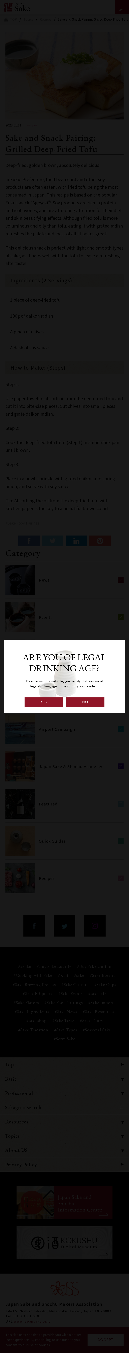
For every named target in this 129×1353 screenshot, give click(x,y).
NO (85, 702)
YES (43, 702)
